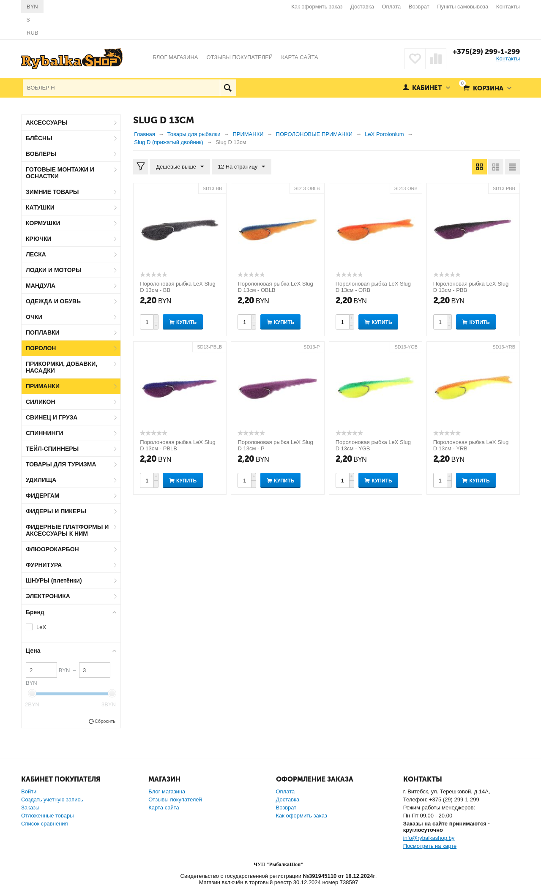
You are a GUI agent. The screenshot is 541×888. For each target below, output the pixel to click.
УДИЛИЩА (41, 480)
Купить (186, 322)
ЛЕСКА (36, 254)
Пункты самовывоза (462, 6)
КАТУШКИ (40, 207)
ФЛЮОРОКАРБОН (52, 549)
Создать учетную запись (52, 799)
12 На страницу (241, 167)
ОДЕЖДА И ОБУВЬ (53, 301)
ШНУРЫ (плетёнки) (54, 580)
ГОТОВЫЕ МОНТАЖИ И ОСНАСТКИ (60, 173)
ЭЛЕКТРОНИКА (48, 596)
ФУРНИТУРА (44, 564)
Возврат (419, 6)
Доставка (362, 6)
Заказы (30, 807)
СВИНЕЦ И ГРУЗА (51, 417)
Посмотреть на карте (429, 846)
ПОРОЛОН (41, 348)
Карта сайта (163, 807)
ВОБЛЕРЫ (41, 153)
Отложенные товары (47, 815)
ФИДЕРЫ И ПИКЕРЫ (56, 511)
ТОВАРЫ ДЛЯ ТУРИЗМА (61, 464)
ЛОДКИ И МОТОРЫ (54, 270)
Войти (28, 791)
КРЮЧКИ (39, 238)
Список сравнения (44, 823)
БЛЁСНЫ (39, 138)
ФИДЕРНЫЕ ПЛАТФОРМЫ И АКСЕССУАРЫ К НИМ (67, 530)
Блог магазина (166, 791)
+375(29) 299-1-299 (486, 51)
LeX (41, 627)
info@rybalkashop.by (429, 838)
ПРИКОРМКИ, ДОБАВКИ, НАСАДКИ (61, 367)
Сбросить (105, 721)
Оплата (391, 6)
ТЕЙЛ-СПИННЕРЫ (52, 448)
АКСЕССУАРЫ (47, 122)
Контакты (508, 6)
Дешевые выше (180, 167)
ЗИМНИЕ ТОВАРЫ (52, 191)
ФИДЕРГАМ (43, 495)
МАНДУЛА (40, 285)
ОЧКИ (34, 316)
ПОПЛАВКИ (43, 332)
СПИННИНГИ (44, 433)
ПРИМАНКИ (43, 386)
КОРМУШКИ (43, 223)
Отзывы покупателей (175, 799)
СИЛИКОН (40, 401)
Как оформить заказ (316, 6)
